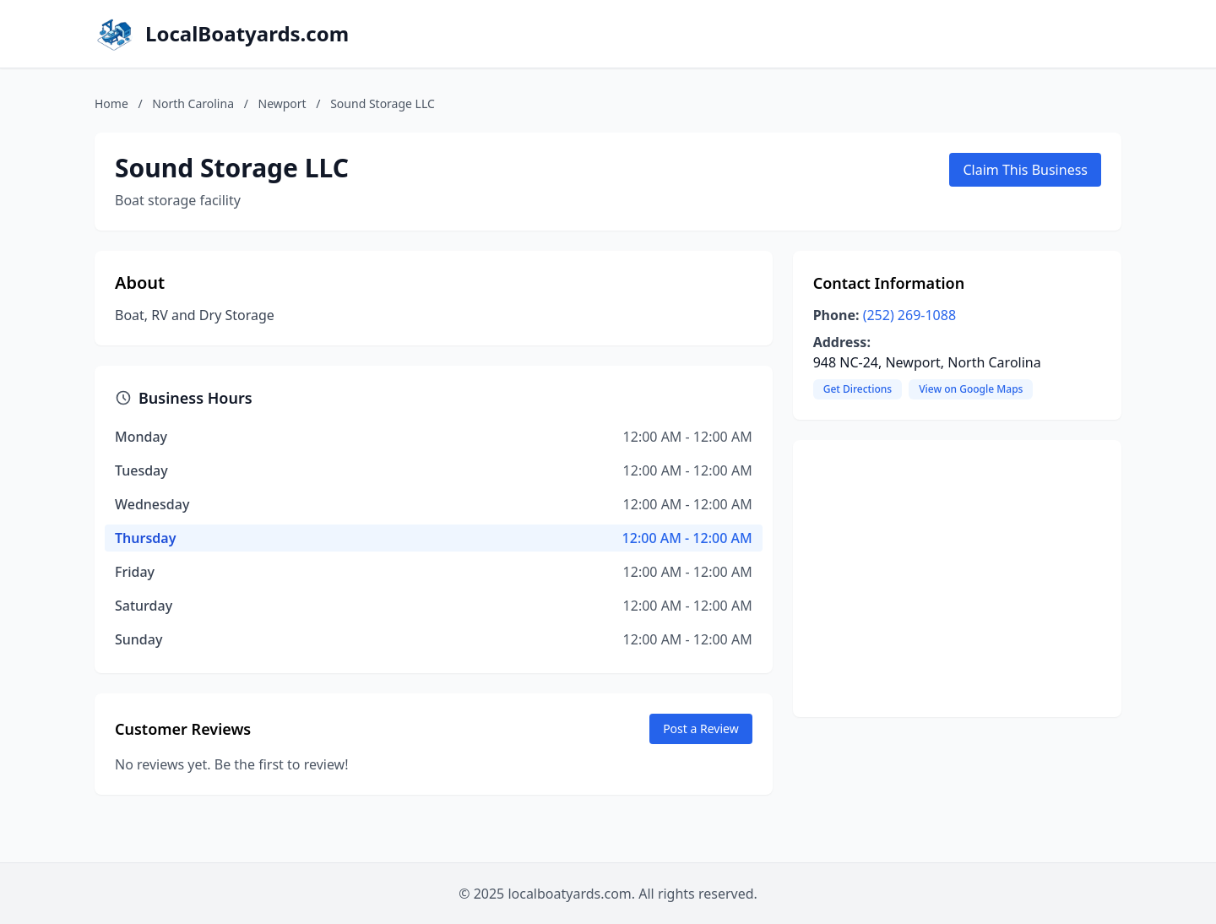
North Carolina (193, 103)
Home (111, 103)
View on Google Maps (971, 389)
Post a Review (701, 728)
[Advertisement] (957, 578)
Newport (282, 103)
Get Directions (857, 389)
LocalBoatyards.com (247, 33)
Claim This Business (1025, 169)
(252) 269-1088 (909, 315)
